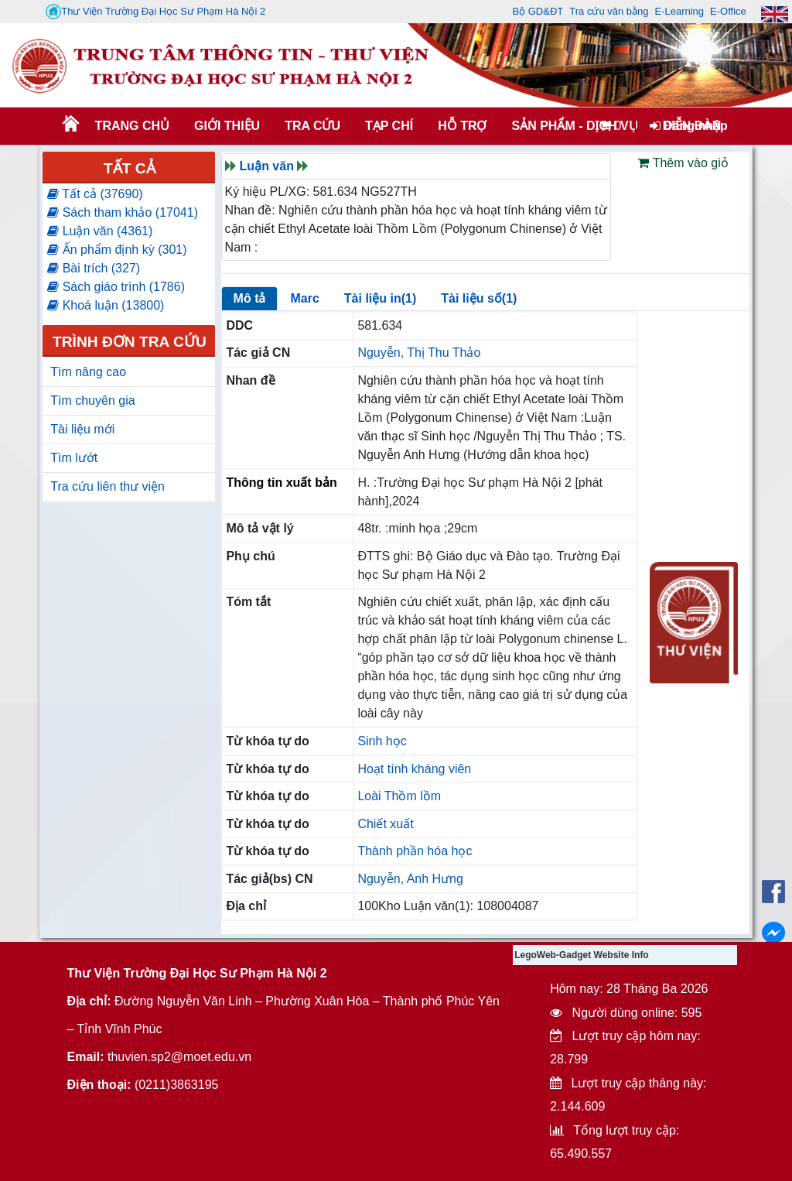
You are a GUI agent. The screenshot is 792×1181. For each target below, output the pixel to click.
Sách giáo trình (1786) (116, 286)
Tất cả (129, 168)
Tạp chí (389, 125)
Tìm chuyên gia (92, 400)
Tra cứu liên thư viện (107, 486)
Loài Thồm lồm (399, 796)
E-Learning (679, 11)
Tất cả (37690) (94, 193)
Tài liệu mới (82, 429)
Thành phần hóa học (414, 851)
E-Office (728, 11)
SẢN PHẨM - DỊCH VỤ (573, 125)
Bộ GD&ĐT (537, 11)
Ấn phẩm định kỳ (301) (116, 249)
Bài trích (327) (93, 268)
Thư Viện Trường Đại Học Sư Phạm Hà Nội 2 (155, 11)
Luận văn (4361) (99, 231)
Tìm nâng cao (88, 371)
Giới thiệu (227, 125)
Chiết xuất (385, 823)
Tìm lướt (73, 457)
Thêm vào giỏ (682, 162)
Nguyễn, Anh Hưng (410, 878)
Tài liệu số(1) (479, 298)
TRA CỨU (312, 125)
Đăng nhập (689, 125)
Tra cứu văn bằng (608, 11)
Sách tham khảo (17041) (122, 212)
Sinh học (381, 741)
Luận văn (267, 166)
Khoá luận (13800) (105, 305)
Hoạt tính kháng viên (414, 768)
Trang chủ (132, 125)
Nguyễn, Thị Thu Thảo (418, 352)
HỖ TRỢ (462, 125)
